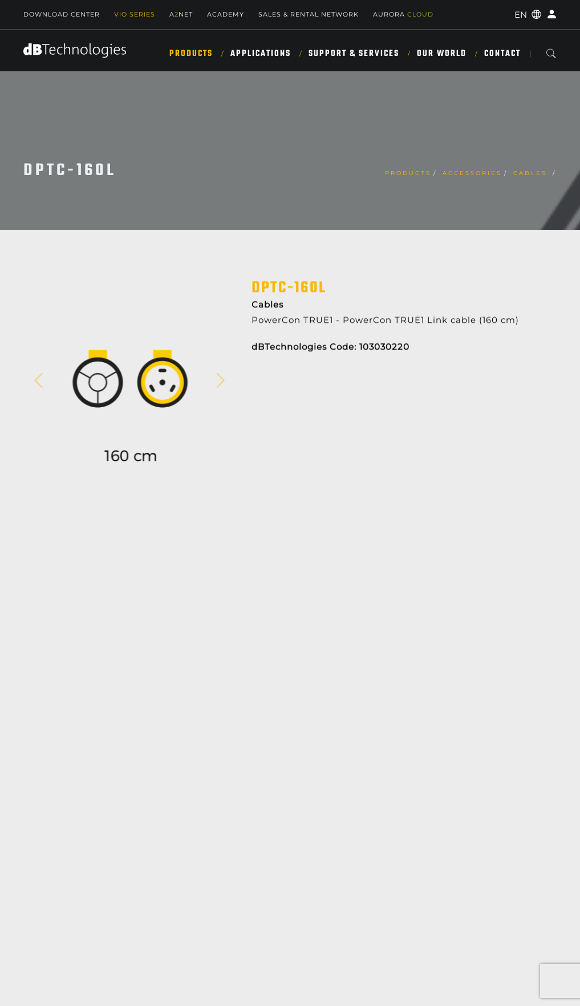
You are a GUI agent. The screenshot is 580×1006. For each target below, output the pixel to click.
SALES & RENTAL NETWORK (308, 14)
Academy (225, 14)
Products (191, 53)
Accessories (472, 173)
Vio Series (134, 14)
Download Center (61, 14)
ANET (181, 14)
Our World (442, 53)
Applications (260, 53)
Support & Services (354, 53)
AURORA (403, 14)
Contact (502, 53)
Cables (531, 173)
